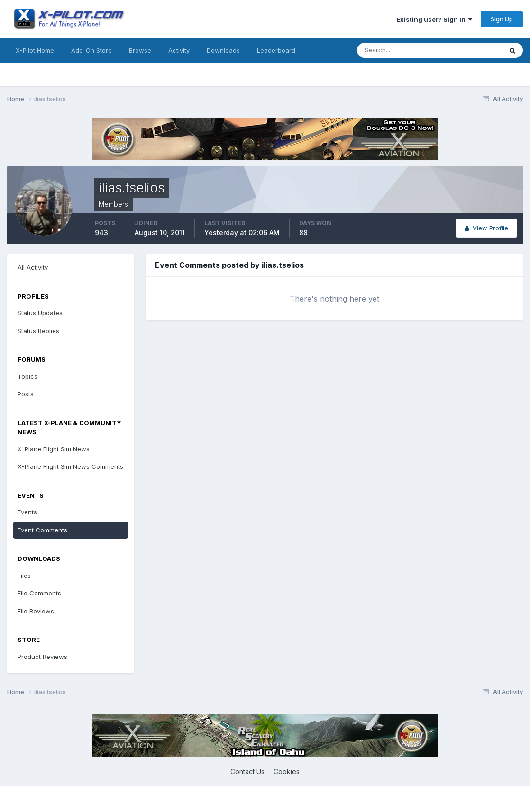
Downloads (223, 50)
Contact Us (247, 772)
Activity (179, 50)
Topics (27, 376)
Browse (140, 50)
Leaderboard (276, 50)
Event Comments (42, 530)
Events (27, 512)
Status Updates (40, 313)
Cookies (287, 772)
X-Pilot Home (35, 50)
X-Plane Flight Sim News (54, 449)
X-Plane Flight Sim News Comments (70, 466)
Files (24, 575)
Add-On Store (91, 50)
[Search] (398, 50)
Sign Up (502, 19)
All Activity (33, 267)
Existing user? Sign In (434, 19)
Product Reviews (42, 656)
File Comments (39, 593)
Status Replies (38, 331)
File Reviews (36, 611)
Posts (26, 394)
